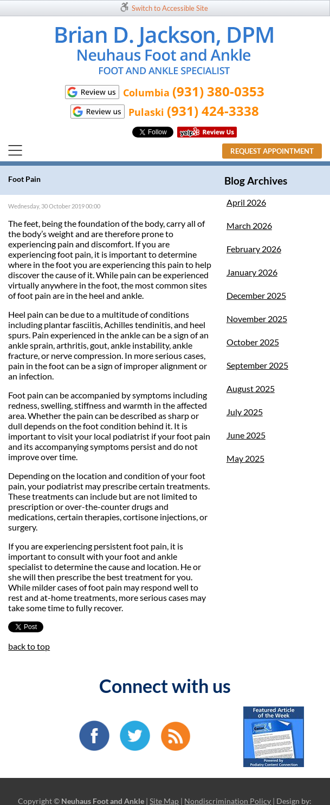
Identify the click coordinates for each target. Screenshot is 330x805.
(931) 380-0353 (218, 91)
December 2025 (256, 295)
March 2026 (249, 225)
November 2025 (257, 318)
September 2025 (257, 365)
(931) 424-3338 (213, 111)
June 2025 (246, 435)
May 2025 (245, 458)
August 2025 (251, 388)
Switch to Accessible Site (170, 8)
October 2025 (253, 342)
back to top (29, 646)
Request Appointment (272, 151)
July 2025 (245, 412)
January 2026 (252, 272)
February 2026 (254, 249)
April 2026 (246, 202)
